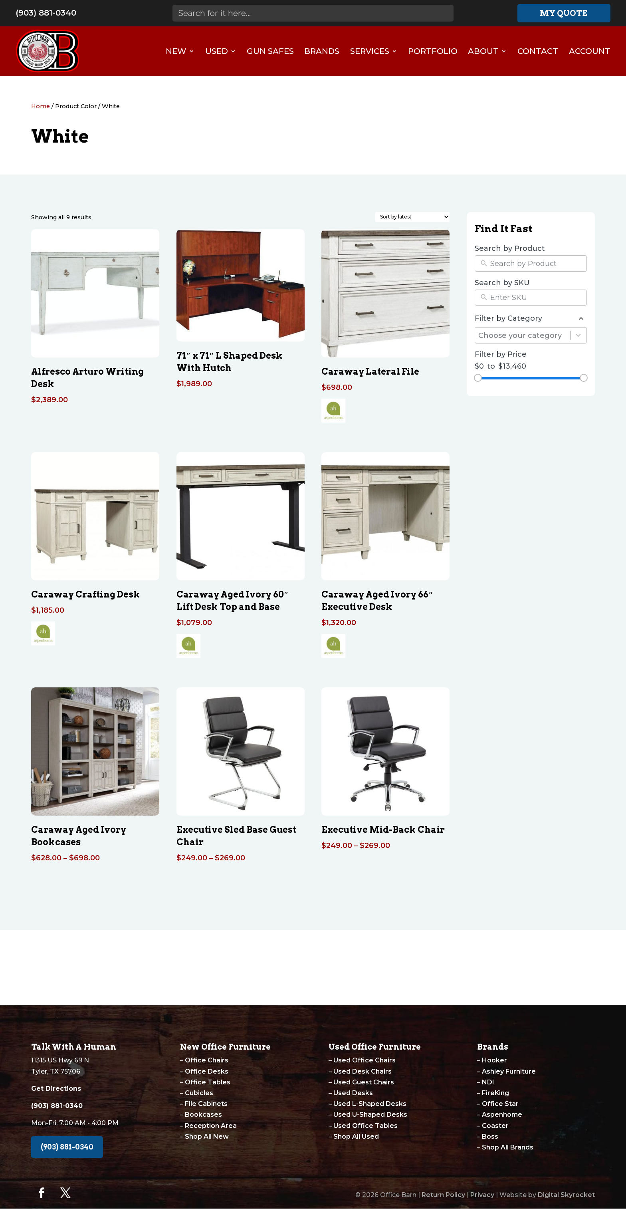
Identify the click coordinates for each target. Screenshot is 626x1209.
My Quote (564, 13)
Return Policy (443, 1195)
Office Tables (207, 1082)
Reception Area (211, 1126)
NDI (488, 1082)
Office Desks (206, 1071)
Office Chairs (206, 1060)
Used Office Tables (365, 1126)
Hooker (494, 1060)
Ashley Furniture (509, 1071)
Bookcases (203, 1114)
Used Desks (353, 1093)
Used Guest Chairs (363, 1082)
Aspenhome (502, 1114)
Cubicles (199, 1093)
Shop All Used (356, 1136)
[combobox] (524, 335)
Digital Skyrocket (566, 1195)
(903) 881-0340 (46, 13)
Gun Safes (270, 51)
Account (589, 51)
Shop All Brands (507, 1147)
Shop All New (207, 1136)
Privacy (482, 1195)
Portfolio (433, 51)
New (176, 51)
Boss (490, 1136)
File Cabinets (206, 1104)
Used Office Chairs (364, 1060)
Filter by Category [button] (531, 318)
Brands (321, 51)
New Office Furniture (225, 1047)
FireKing (495, 1093)
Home (40, 106)
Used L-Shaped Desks (369, 1104)
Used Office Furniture (375, 1047)
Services (369, 51)
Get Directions (56, 1088)
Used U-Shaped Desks (370, 1114)
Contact (537, 51)
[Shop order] (412, 217)
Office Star (500, 1104)
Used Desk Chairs (362, 1071)
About (483, 51)
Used (216, 51)
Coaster (495, 1126)
